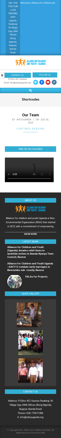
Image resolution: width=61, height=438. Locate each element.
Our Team (30, 115)
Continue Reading (30, 128)
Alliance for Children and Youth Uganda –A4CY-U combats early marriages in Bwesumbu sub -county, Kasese (30, 267)
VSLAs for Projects (36, 276)
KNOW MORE (30, 234)
